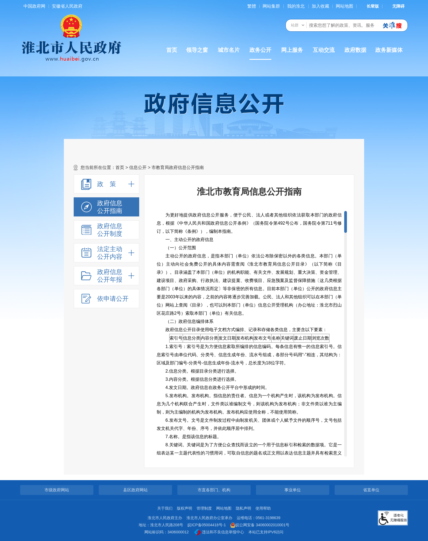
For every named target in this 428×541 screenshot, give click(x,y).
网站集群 (271, 6)
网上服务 (292, 50)
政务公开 (260, 53)
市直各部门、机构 (214, 490)
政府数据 (355, 50)
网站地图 (344, 6)
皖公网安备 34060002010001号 (259, 525)
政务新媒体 (389, 50)
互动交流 (324, 50)
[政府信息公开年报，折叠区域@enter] (106, 275)
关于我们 (165, 508)
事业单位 (292, 490)
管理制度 (204, 508)
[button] (369, 6)
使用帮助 (263, 508)
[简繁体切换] (251, 6)
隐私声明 (243, 508)
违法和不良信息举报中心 (219, 532)
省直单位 (371, 490)
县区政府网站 (135, 490)
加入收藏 (320, 6)
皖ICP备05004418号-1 (207, 525)
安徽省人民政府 (67, 6)
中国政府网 (34, 6)
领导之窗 (197, 50)
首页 (171, 50)
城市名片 (229, 50)
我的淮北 (296, 6)
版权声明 (184, 508)
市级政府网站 (56, 490)
